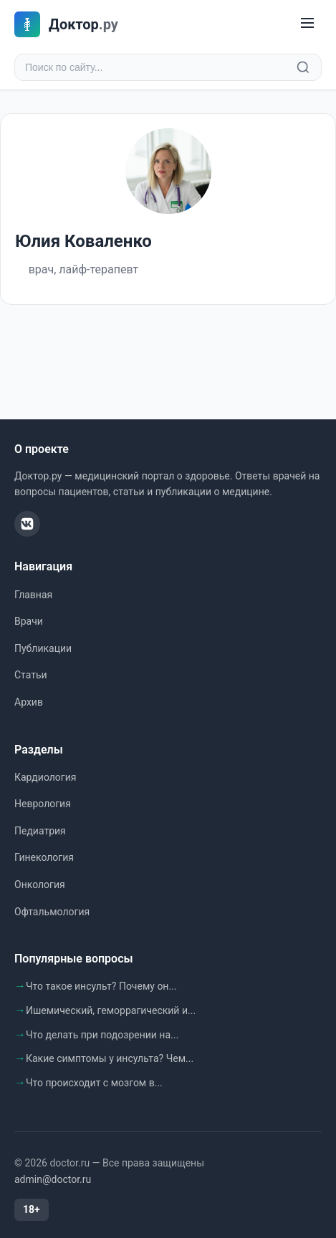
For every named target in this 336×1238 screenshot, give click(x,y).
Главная (33, 594)
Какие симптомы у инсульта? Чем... (109, 1058)
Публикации (43, 648)
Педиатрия (40, 831)
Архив (28, 702)
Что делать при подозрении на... (102, 1034)
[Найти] (303, 67)
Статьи (30, 675)
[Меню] (307, 24)
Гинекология (44, 857)
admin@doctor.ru (52, 1179)
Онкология (39, 884)
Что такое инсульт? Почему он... (101, 986)
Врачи (28, 621)
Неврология (42, 803)
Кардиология (45, 777)
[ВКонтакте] (27, 524)
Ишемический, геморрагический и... (111, 1010)
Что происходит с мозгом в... (94, 1082)
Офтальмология (52, 911)
